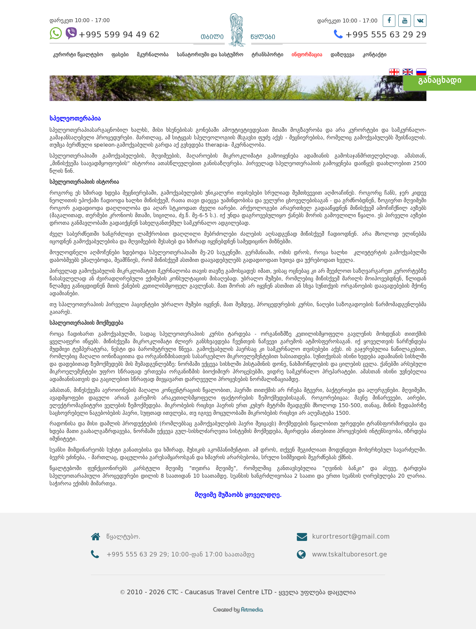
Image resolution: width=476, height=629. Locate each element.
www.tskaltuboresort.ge (349, 554)
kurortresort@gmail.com (351, 536)
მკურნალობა (153, 54)
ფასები (120, 54)
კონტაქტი (374, 54)
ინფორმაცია (307, 54)
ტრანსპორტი (267, 54)
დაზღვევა (342, 54)
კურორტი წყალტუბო (78, 54)
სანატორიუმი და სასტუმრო (210, 54)
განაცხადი (439, 79)
